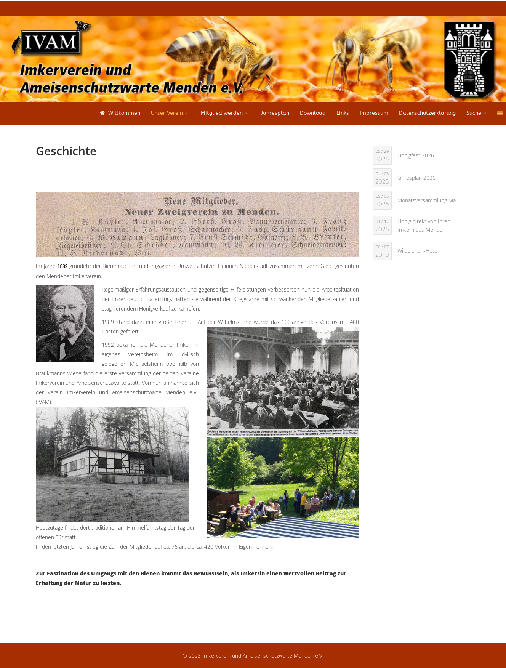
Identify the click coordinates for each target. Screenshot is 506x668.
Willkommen (119, 113)
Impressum (374, 113)
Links (342, 113)
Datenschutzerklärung (427, 113)
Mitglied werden (222, 113)
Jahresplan (275, 113)
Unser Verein (167, 113)
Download (313, 113)
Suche (473, 113)
